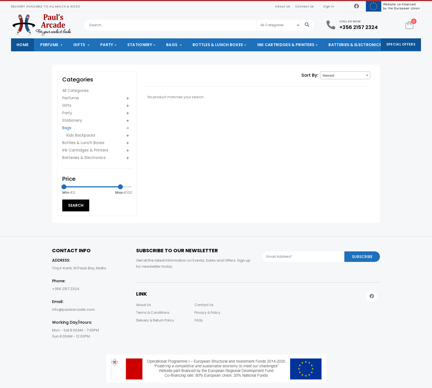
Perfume (49, 44)
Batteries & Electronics (355, 44)
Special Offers (400, 44)
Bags (172, 44)
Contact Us (304, 6)
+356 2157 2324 (358, 27)
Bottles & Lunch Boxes (218, 44)
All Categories (75, 90)
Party (106, 44)
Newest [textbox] (328, 75)
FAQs (199, 320)
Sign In (328, 6)
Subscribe (362, 256)
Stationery (139, 44)
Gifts (79, 44)
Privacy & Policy (207, 312)
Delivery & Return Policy (155, 320)
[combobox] (345, 75)
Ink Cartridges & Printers (286, 44)
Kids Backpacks (80, 135)
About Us (282, 6)
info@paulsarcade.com (73, 309)
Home (22, 44)
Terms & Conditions (152, 312)
